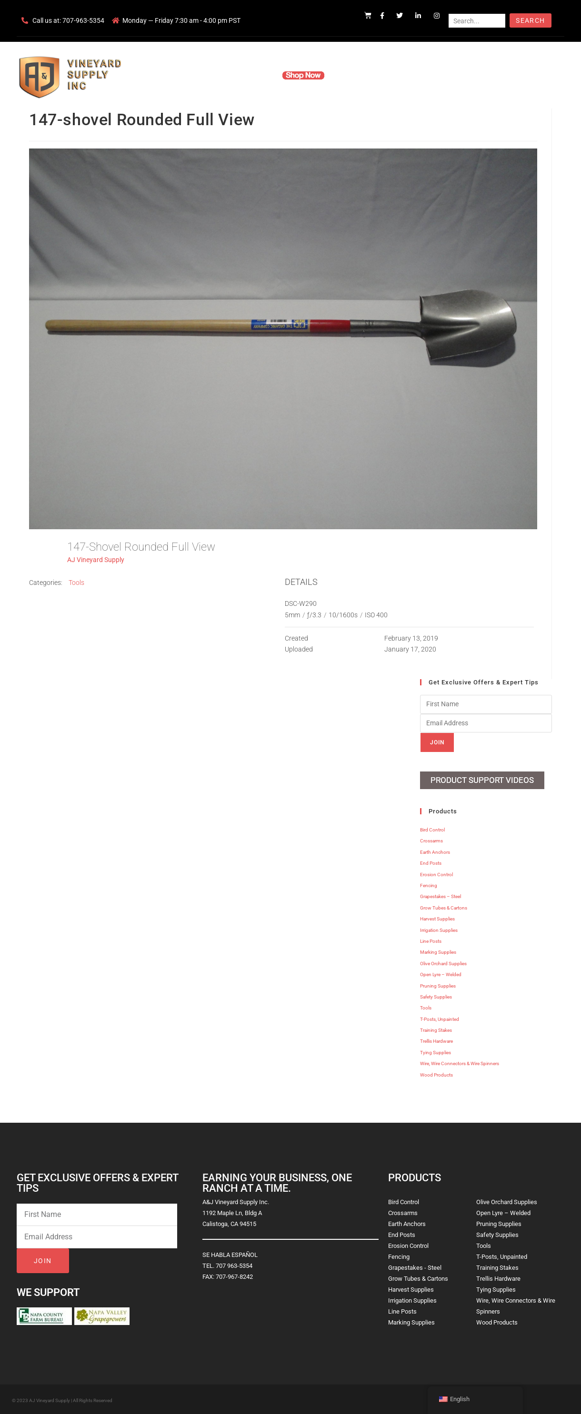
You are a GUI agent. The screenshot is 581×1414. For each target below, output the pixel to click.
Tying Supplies (435, 1051)
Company (213, 75)
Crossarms (431, 839)
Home (176, 75)
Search (530, 20)
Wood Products (436, 1073)
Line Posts (430, 940)
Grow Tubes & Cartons (443, 906)
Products (254, 75)
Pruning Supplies (438, 984)
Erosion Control (436, 873)
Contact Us (400, 75)
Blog (437, 75)
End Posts (430, 862)
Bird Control (432, 828)
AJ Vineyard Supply (95, 560)
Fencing (428, 884)
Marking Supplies (438, 951)
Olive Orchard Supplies (443, 962)
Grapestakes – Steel (440, 895)
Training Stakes (436, 1029)
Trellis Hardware (436, 1040)
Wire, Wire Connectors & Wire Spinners (459, 1062)
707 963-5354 (234, 1264)
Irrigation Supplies (439, 928)
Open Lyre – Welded (440, 973)
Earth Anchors (435, 851)
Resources (355, 75)
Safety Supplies (436, 995)
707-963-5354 (83, 20)
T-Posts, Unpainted (439, 1017)
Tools (76, 582)
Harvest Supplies (437, 917)
